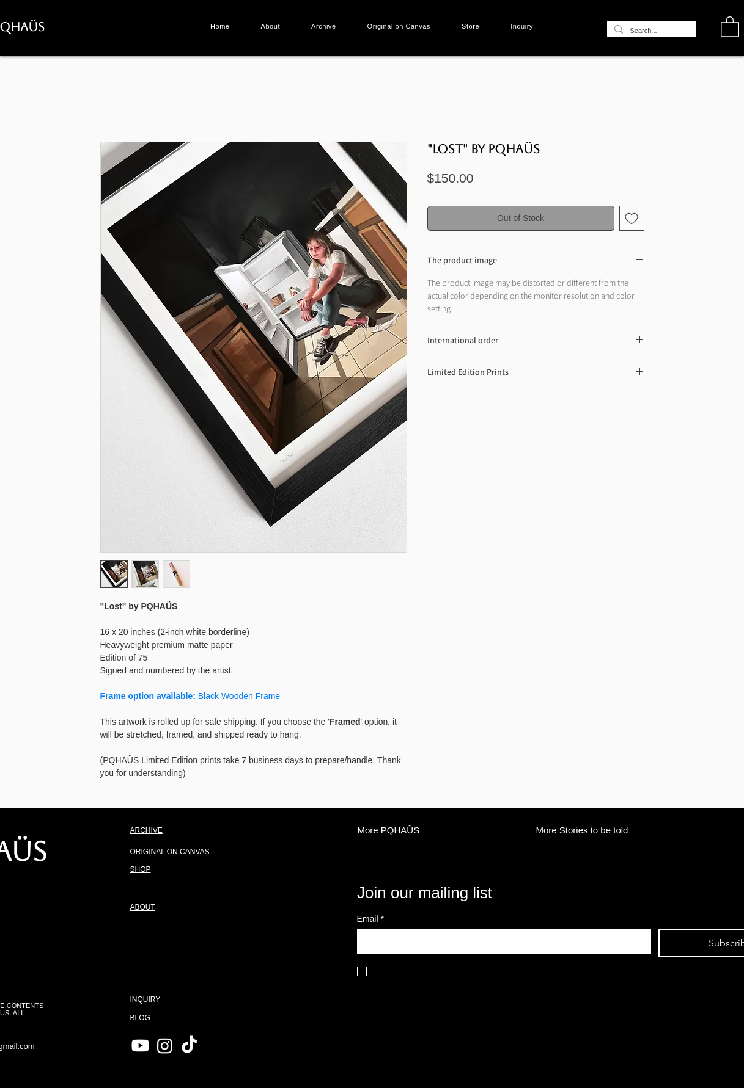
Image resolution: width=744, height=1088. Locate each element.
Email (370, 919)
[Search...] (650, 30)
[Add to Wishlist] (631, 218)
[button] (730, 26)
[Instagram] (165, 1045)
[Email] (500, 941)
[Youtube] (140, 1045)
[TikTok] (189, 1045)
